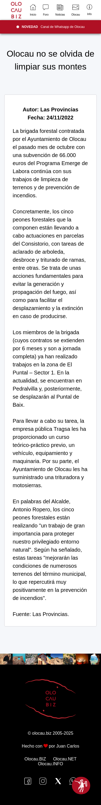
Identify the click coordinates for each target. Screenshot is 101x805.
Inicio (33, 10)
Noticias (60, 10)
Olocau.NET (64, 759)
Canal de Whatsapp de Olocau (53, 27)
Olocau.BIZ (35, 759)
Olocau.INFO (50, 764)
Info (89, 10)
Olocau (75, 10)
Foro (46, 10)
